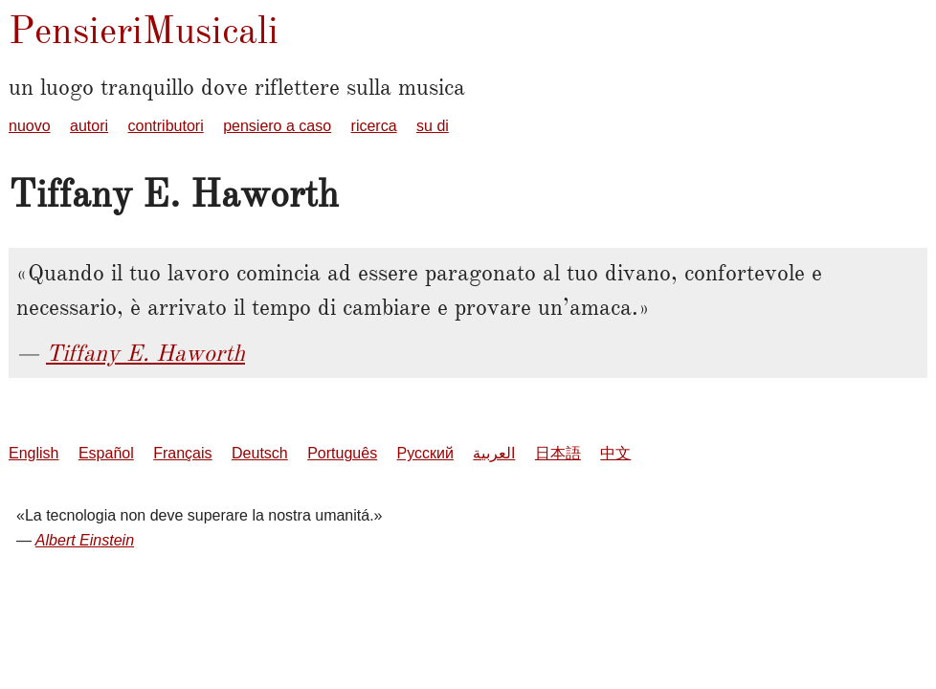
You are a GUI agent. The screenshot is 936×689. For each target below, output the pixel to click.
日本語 (558, 453)
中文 (615, 453)
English (33, 453)
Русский (425, 453)
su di (432, 126)
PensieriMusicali (144, 30)
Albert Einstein (84, 540)
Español (106, 453)
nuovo (30, 126)
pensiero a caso (277, 126)
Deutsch (260, 453)
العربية (494, 453)
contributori (166, 126)
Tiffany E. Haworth (145, 353)
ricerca (374, 126)
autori (89, 126)
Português (342, 453)
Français (182, 453)
